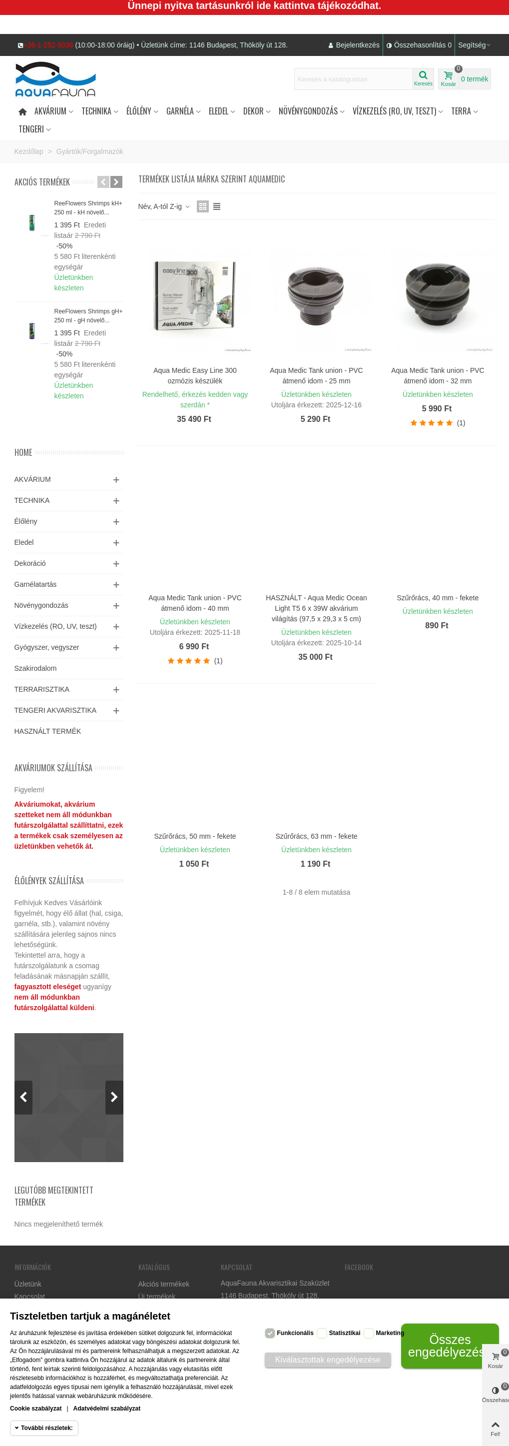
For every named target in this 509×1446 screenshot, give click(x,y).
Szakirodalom (35, 668)
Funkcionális (295, 1333)
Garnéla (180, 111)
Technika (96, 111)
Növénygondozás (308, 111)
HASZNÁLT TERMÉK (47, 731)
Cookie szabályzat (35, 1408)
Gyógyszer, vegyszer (46, 647)
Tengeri (31, 129)
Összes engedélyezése (450, 1346)
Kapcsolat (29, 1297)
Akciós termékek (42, 182)
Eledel (218, 111)
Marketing (390, 1333)
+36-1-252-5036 (48, 45)
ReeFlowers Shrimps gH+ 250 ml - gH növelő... (88, 316)
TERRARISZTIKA (41, 689)
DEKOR (253, 111)
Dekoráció (30, 563)
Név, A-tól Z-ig (164, 206)
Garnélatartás (35, 584)
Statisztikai (345, 1333)
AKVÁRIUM (32, 479)
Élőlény (138, 111)
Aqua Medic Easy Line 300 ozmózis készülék (195, 375)
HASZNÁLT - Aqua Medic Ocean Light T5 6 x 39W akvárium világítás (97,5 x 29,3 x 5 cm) (316, 608)
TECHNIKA (32, 500)
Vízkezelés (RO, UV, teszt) (394, 111)
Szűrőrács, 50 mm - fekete (195, 836)
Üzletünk (27, 1284)
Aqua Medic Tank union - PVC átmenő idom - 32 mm (438, 375)
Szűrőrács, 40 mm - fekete (438, 598)
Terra (461, 111)
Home (23, 452)
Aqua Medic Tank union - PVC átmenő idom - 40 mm (195, 603)
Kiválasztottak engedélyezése (328, 1360)
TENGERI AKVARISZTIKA (55, 710)
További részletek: (47, 1428)
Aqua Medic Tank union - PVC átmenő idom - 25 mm (316, 375)
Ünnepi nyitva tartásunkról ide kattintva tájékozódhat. (255, 5)
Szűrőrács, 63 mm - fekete (316, 836)
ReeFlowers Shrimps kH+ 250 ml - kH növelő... (88, 208)
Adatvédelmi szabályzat (107, 1408)
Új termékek (157, 1297)
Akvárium (50, 111)
